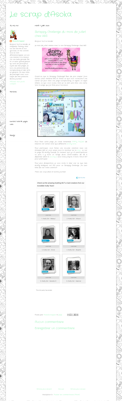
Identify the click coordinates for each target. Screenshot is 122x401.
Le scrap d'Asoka (41, 14)
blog (79, 150)
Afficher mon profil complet (17, 83)
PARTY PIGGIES (78, 142)
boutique (53, 157)
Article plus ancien (77, 389)
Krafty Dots (71, 144)
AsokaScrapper (18, 41)
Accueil (61, 389)
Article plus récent (44, 389)
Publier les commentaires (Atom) (67, 395)
